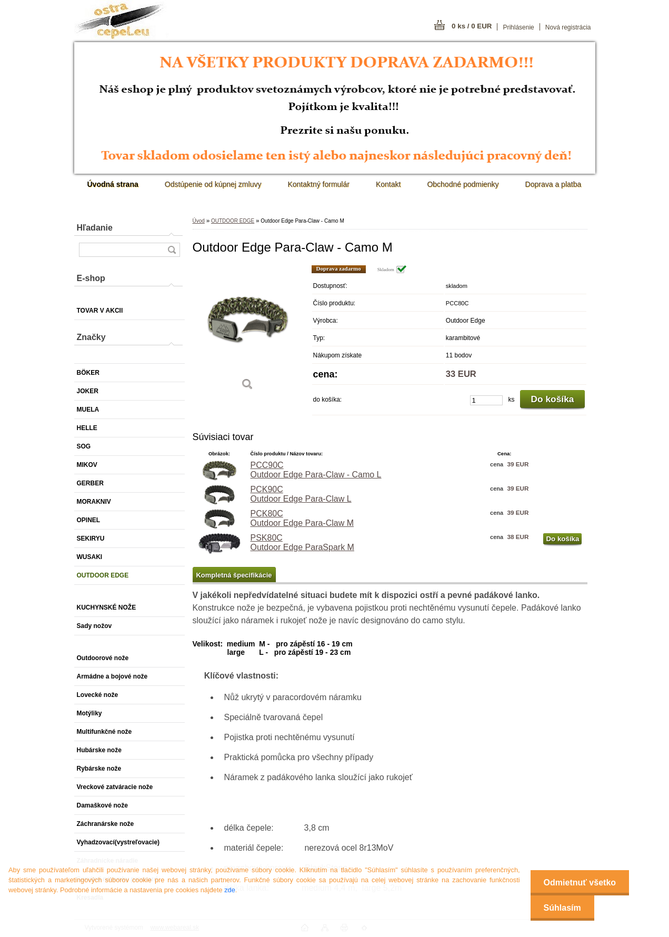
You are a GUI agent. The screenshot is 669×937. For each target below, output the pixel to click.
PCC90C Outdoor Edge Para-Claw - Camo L (316, 470)
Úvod (199, 221)
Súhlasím (562, 907)
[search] (171, 249)
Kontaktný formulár (318, 184)
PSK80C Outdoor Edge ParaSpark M (302, 542)
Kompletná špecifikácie (234, 575)
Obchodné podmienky (462, 184)
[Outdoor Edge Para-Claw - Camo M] (248, 331)
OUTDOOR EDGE (232, 221)
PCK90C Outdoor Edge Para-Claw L (301, 494)
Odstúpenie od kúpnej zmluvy (213, 184)
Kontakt (388, 184)
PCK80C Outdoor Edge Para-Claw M (302, 518)
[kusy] (486, 400)
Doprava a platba (553, 184)
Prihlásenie (518, 27)
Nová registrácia (568, 27)
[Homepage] (113, 184)
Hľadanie (95, 227)
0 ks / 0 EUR (472, 26)
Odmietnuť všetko (580, 882)
